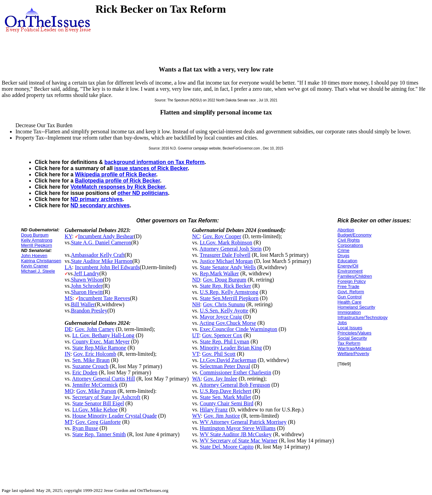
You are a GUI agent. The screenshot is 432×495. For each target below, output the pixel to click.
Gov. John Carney (94, 329)
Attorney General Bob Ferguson (235, 385)
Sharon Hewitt (87, 292)
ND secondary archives (99, 205)
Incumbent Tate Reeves (104, 298)
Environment (350, 271)
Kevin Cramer (34, 265)
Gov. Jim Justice (222, 416)
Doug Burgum (34, 235)
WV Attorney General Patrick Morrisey (243, 422)
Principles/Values (355, 333)
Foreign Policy (352, 281)
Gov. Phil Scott (218, 354)
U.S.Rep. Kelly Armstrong (229, 292)
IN (67, 354)
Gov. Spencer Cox (222, 335)
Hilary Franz (214, 409)
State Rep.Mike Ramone (99, 348)
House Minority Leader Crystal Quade (114, 416)
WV (196, 416)
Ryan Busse (85, 428)
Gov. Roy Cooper (222, 236)
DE (68, 329)
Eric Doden (84, 372)
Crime (344, 250)
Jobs (342, 322)
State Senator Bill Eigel (98, 403)
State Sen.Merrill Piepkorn (229, 298)
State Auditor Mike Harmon (101, 261)
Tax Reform (349, 343)
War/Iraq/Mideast (355, 348)
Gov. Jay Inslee (220, 379)
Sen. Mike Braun (91, 360)
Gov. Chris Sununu (224, 304)
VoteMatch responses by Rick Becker (117, 187)
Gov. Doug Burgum (224, 280)
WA (196, 379)
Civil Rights (349, 240)
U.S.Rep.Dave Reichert (225, 391)
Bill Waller (83, 304)
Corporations (350, 245)
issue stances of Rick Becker (151, 168)
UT (195, 335)
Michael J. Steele (38, 271)
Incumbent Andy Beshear (106, 236)
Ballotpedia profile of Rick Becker (117, 181)
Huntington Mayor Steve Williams (238, 428)
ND (196, 280)
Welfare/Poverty (353, 353)
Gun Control (350, 296)
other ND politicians (142, 193)
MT (68, 422)
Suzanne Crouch (90, 366)
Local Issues (350, 327)
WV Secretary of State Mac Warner (238, 440)
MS (68, 298)
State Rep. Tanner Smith (99, 434)
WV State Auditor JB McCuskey (235, 434)
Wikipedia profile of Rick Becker (115, 174)
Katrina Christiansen (41, 260)
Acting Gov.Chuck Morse (228, 323)
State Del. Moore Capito (226, 447)
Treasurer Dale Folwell (225, 255)
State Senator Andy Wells (228, 267)
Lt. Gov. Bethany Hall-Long (103, 335)
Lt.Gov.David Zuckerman (228, 360)
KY (68, 236)
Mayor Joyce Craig (221, 317)
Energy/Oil (348, 265)
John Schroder (86, 286)
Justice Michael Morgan (226, 261)
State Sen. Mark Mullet (225, 397)
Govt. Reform (351, 291)
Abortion (346, 229)
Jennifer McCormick (95, 385)
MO (69, 391)
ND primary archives (96, 199)
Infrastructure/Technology (363, 317)
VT (195, 354)
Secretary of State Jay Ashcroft (106, 397)
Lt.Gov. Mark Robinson (226, 242)
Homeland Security (356, 307)
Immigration (349, 312)
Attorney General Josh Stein (231, 249)
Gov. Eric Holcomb (94, 354)
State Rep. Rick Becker (225, 286)
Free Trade (349, 286)
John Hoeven (34, 255)
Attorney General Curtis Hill (103, 379)
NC (196, 236)
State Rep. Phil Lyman (224, 341)
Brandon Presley (89, 311)
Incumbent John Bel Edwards (107, 267)
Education (347, 260)
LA (68, 267)
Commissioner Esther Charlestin (235, 372)
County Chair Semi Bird (226, 403)
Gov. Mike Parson (96, 391)
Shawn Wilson (87, 280)
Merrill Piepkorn (36, 245)
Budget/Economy (355, 235)
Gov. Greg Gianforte (98, 422)
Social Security (352, 338)
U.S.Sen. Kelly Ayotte (224, 311)
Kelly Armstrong (36, 240)
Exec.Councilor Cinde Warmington (238, 329)
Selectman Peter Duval (225, 366)
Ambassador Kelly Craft (97, 255)
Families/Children (355, 276)
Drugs (344, 255)
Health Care (349, 302)
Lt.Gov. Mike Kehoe (94, 409)
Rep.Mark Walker (219, 273)
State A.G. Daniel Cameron (101, 242)
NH (196, 304)
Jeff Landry (86, 273)
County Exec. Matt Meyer (100, 341)
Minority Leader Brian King (231, 348)
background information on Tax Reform (154, 162)
